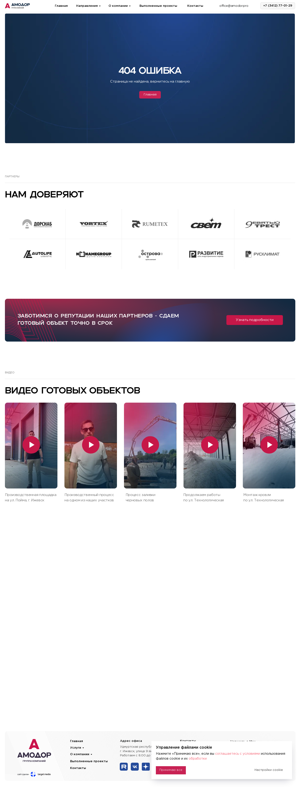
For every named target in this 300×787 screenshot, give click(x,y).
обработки (198, 758)
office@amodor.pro (233, 6)
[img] (17, 6)
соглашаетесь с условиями (237, 753)
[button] (254, 320)
